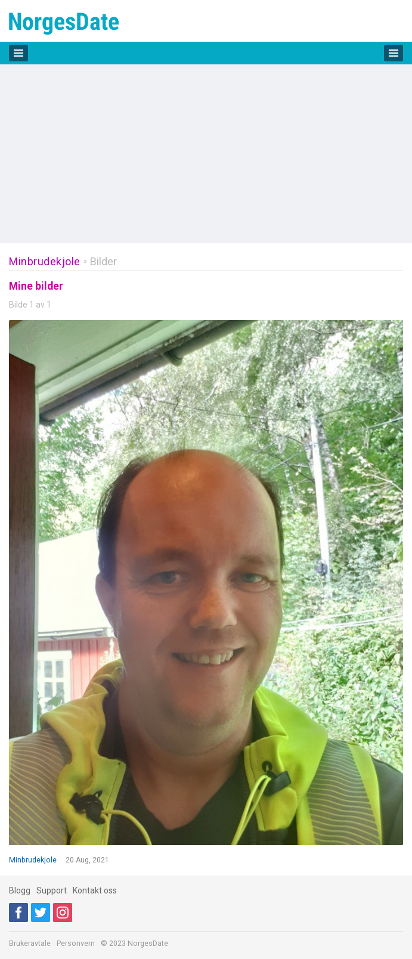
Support (51, 890)
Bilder (103, 261)
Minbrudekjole (44, 261)
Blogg (19, 890)
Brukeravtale (30, 943)
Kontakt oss (95, 890)
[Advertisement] (206, 153)
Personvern (76, 943)
